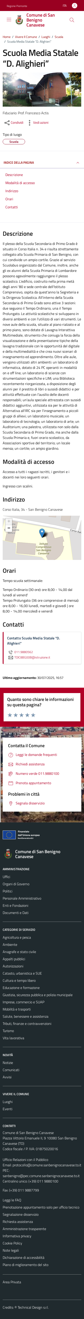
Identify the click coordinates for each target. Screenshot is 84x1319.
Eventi (7, 1109)
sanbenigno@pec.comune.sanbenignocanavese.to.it (41, 1175)
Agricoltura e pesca (17, 937)
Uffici (6, 876)
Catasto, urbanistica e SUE (22, 973)
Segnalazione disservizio (21, 1214)
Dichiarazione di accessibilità (23, 1257)
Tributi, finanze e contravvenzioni (27, 1023)
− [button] (8, 528)
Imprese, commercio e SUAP (23, 1002)
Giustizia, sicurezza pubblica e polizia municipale (38, 995)
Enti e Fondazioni (15, 905)
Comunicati (11, 1069)
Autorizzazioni (13, 966)
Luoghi (8, 1101)
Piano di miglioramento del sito (25, 1264)
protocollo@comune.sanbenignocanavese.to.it (47, 1165)
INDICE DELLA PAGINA (42, 162)
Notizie (8, 1062)
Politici (7, 891)
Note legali (11, 1250)
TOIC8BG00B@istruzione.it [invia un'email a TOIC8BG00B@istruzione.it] (28, 657)
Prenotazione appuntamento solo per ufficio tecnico (41, 1207)
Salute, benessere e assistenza (25, 1016)
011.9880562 (20, 652)
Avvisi (7, 1077)
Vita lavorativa (13, 1038)
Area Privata (12, 1282)
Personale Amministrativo (22, 898)
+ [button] (8, 521)
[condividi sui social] (13, 122)
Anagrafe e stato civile (19, 951)
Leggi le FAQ (12, 1200)
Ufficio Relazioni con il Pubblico (25, 1159)
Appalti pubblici (14, 959)
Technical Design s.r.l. (33, 1307)
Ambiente (10, 944)
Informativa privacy (17, 1236)
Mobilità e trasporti (17, 1009)
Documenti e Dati (15, 912)
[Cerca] (72, 20)
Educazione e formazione (21, 987)
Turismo (8, 1030)
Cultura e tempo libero (19, 980)
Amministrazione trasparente (24, 1228)
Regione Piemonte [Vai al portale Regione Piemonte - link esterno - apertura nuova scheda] (17, 6)
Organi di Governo (16, 884)
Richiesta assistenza (18, 1221)
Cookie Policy (12, 1243)
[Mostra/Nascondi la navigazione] (9, 19)
